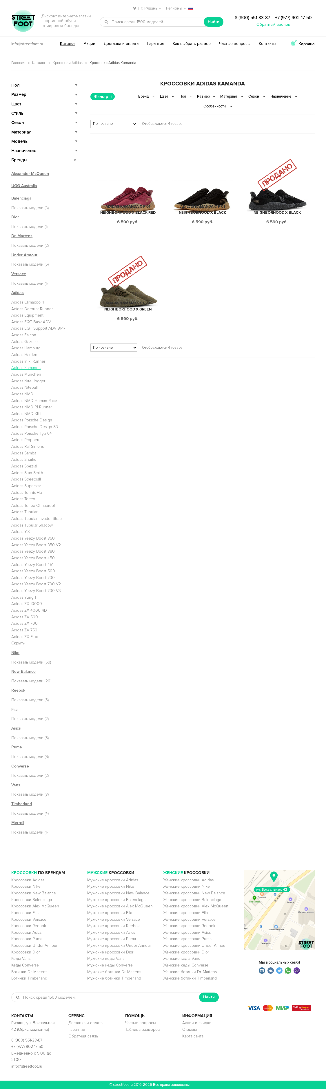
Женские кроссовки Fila (185, 912)
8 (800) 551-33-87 (252, 18)
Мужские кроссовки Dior (110, 952)
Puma (16, 747)
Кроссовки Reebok (28, 925)
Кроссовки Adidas (68, 63)
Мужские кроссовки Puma (111, 938)
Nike (15, 652)
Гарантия (155, 43)
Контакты (267, 43)
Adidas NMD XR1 (26, 413)
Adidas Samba (23, 453)
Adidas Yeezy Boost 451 (32, 564)
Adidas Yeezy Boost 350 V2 (36, 544)
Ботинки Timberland (29, 978)
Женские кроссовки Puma (187, 938)
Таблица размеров (142, 1029)
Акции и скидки (197, 1022)
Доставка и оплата (121, 43)
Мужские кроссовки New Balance (118, 893)
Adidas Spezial (24, 466)
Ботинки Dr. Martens (29, 971)
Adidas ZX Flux (24, 636)
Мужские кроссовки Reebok (113, 925)
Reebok (18, 690)
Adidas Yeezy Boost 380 (33, 551)
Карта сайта (192, 1036)
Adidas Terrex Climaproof (33, 505)
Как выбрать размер (192, 43)
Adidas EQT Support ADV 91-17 (38, 328)
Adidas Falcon (23, 334)
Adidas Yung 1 (23, 597)
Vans (15, 785)
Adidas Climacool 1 (27, 302)
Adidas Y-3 (20, 531)
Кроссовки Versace (28, 919)
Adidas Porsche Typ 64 (31, 433)
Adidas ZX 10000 (26, 603)
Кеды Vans (20, 958)
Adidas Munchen (26, 374)
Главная (18, 63)
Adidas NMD (22, 394)
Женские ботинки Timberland (190, 978)
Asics (16, 728)
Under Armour (24, 255)
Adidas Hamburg (26, 348)
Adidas (17, 292)
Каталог (67, 43)
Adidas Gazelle (24, 341)
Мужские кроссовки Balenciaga (116, 899)
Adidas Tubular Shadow (32, 525)
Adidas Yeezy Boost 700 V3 (36, 590)
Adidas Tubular (24, 511)
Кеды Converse (25, 965)
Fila (14, 709)
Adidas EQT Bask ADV (31, 321)
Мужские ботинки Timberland (114, 978)
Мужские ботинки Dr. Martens (114, 971)
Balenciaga (21, 198)
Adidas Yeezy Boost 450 (33, 558)
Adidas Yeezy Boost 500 (33, 571)
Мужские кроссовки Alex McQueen (120, 906)
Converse (20, 766)
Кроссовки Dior (25, 952)
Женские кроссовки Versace (189, 919)
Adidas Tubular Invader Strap (36, 518)
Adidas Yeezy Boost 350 (33, 538)
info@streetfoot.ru (27, 43)
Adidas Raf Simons (27, 446)
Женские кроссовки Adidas (188, 880)
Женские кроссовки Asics (187, 932)
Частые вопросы (234, 43)
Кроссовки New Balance (33, 893)
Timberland (21, 803)
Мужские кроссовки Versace (113, 919)
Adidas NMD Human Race (34, 400)
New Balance (23, 671)
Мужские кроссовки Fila (109, 912)
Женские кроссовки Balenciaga (192, 899)
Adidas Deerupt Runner (32, 308)
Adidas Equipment (27, 315)
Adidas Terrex (23, 498)
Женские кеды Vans (181, 958)
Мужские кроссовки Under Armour (119, 945)
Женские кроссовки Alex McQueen (195, 906)
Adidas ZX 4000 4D (29, 610)
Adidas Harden (24, 354)
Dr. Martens (21, 235)
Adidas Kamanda (26, 367)
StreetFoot (23, 21)
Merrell (17, 822)
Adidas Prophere (26, 439)
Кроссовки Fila (25, 912)
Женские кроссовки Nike (186, 886)
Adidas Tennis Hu (26, 492)
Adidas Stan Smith (27, 472)
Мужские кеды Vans (105, 958)
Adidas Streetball (26, 479)
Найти (213, 21)
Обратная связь (83, 1036)
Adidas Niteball (24, 387)
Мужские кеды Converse (110, 965)
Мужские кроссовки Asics (111, 932)
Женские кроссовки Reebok (189, 925)
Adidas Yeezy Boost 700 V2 (36, 584)
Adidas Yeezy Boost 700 (33, 577)
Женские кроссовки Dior (186, 952)
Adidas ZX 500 (24, 617)
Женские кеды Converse (185, 965)
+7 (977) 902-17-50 (293, 18)
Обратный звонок (273, 24)
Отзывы (189, 1029)
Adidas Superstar (26, 485)
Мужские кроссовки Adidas (112, 880)
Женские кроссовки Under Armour (195, 945)
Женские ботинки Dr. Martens (190, 971)
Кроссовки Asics (26, 932)
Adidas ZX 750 (24, 630)
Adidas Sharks (23, 459)
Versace (18, 273)
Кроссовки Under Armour (34, 945)
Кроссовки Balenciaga (31, 899)
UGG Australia (24, 185)
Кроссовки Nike (26, 886)
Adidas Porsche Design (31, 420)
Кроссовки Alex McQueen (35, 906)
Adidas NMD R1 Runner (31, 407)
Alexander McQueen (30, 173)
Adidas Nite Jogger (28, 381)
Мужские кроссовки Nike (110, 886)
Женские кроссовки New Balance (194, 893)
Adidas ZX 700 (24, 623)
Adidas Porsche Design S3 (34, 426)
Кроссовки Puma (26, 938)
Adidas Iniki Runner (28, 361)
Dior (15, 217)
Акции (89, 43)
